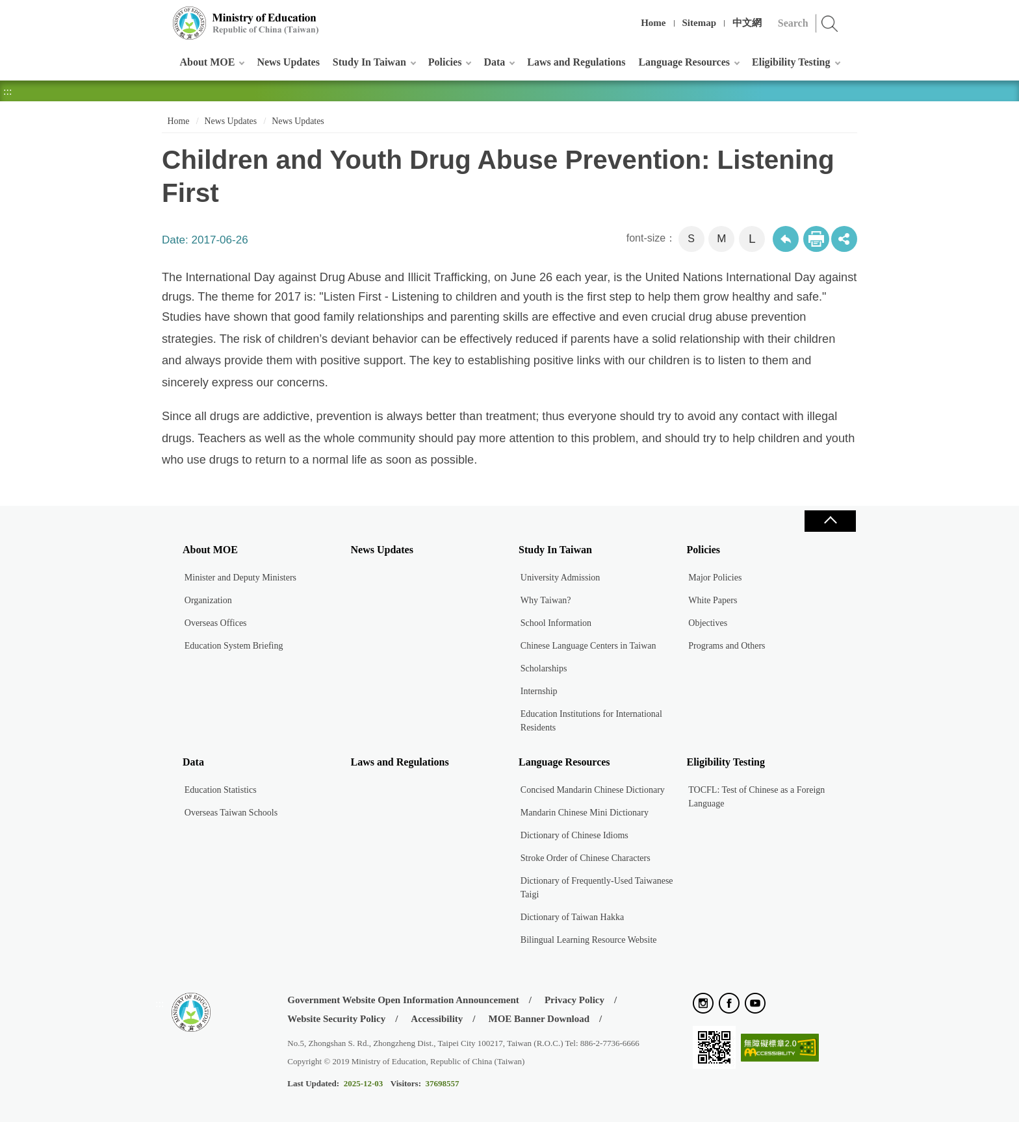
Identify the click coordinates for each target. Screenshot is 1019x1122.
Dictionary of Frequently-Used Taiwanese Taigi (597, 887)
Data (494, 62)
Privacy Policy (574, 1000)
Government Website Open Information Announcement (403, 1000)
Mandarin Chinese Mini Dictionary (585, 812)
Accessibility (437, 1019)
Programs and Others (726, 646)
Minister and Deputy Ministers (240, 577)
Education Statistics (221, 790)
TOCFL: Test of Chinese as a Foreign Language (756, 796)
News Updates (288, 62)
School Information (556, 623)
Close (830, 521)
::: (159, 15)
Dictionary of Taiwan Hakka (572, 917)
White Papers (712, 600)
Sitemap (699, 23)
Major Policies (715, 577)
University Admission (560, 577)
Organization (208, 600)
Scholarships (544, 668)
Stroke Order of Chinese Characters (586, 858)
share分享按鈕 (844, 239)
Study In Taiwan (369, 62)
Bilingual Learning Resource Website (589, 940)
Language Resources (684, 62)
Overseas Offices (216, 623)
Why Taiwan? (546, 600)
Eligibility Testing (791, 62)
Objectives (707, 623)
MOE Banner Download (538, 1019)
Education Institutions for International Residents (591, 720)
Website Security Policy (336, 1019)
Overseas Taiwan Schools (231, 812)
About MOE (207, 62)
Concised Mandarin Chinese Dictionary (593, 790)
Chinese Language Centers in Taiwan (588, 646)
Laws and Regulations (576, 62)
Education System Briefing (234, 646)
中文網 (747, 23)
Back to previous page (786, 239)
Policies (445, 62)
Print (816, 239)
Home (653, 23)
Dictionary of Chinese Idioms (574, 835)
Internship (539, 691)
